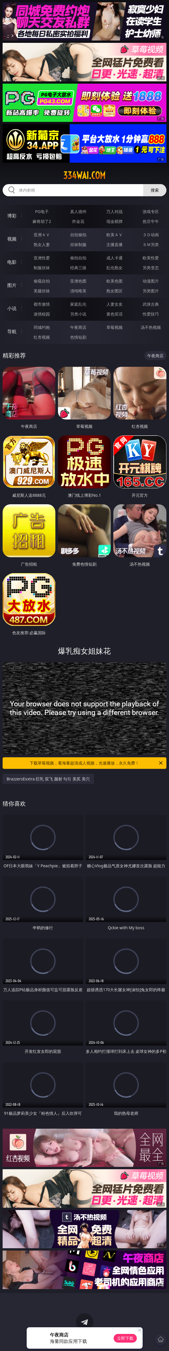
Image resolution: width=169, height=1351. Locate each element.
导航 (12, 331)
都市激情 (42, 304)
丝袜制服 (78, 244)
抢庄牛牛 (151, 221)
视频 (12, 239)
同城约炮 (42, 327)
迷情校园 (42, 314)
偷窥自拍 (42, 281)
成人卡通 (114, 258)
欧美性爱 (151, 258)
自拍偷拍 (78, 234)
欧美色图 (114, 281)
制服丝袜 (42, 267)
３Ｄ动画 (151, 234)
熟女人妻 (42, 244)
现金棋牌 (114, 221)
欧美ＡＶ (114, 234)
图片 (12, 285)
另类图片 (151, 291)
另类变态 (151, 267)
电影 (12, 262)
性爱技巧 (151, 314)
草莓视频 (114, 327)
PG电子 (42, 211)
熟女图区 (114, 291)
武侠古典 (151, 304)
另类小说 (78, 314)
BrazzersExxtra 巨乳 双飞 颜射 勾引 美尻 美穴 (48, 779)
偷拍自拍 (78, 258)
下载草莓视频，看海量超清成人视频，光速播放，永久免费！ (96, 763)
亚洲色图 (78, 281)
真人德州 (78, 211)
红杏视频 (42, 337)
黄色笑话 (114, 314)
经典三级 (78, 267)
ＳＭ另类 (151, 244)
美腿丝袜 (42, 291)
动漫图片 (151, 281)
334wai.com (84, 175)
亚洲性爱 (42, 258)
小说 (12, 308)
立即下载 (125, 1338)
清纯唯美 (78, 291)
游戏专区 (151, 211)
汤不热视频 (151, 327)
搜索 (155, 190)
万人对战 (114, 211)
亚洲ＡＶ (42, 234)
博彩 (12, 215)
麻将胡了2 (41, 221)
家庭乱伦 (78, 304)
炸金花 (78, 221)
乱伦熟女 (114, 267)
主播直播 (114, 244)
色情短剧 (78, 337)
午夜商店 (78, 327)
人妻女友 (114, 304)
